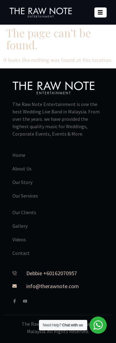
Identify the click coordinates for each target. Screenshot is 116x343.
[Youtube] (27, 301)
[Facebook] (17, 301)
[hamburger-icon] (100, 12)
